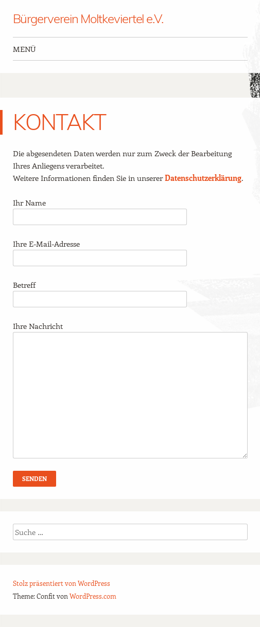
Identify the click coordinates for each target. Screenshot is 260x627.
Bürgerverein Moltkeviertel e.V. (88, 18)
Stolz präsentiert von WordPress (61, 583)
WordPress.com (93, 596)
